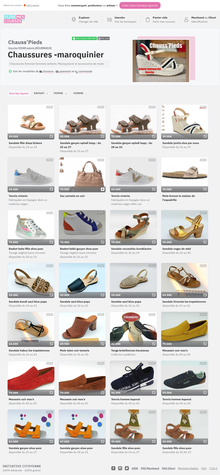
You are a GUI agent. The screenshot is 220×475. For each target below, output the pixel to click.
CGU (204, 468)
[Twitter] (127, 468)
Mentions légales (188, 468)
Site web (103, 38)
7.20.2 (213, 468)
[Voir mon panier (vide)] (159, 19)
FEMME (61, 93)
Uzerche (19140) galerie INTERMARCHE (30, 48)
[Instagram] (120, 468)
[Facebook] (113, 468)
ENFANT (41, 93)
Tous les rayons (18, 93)
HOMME (80, 93)
